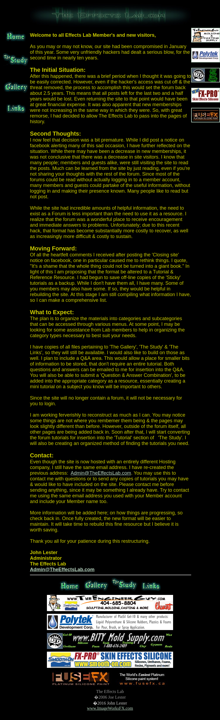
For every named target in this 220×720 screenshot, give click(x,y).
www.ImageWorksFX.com (110, 708)
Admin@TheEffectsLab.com (101, 473)
